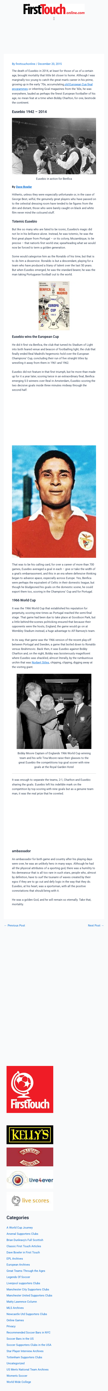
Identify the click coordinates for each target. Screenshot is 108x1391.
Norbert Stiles (40, 662)
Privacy (11, 1326)
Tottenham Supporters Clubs (24, 1357)
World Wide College (19, 1382)
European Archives (18, 1264)
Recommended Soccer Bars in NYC (28, 1332)
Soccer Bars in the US (20, 1338)
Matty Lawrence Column (22, 1301)
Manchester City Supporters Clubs (28, 1289)
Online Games (15, 1320)
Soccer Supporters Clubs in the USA (29, 1345)
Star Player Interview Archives (25, 1351)
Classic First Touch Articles (24, 1246)
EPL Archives (15, 1258)
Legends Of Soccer (18, 1277)
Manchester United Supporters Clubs (29, 1295)
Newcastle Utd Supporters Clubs (27, 1314)
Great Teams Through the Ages (26, 1271)
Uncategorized (15, 1363)
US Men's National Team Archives (28, 1369)
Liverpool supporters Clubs (23, 1283)
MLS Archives (15, 1308)
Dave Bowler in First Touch (23, 1252)
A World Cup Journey (20, 1227)
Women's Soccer (17, 1375)
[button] (54, 18)
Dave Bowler (24, 187)
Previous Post (14, 925)
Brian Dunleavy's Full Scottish (25, 1240)
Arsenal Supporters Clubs (22, 1234)
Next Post (96, 925)
